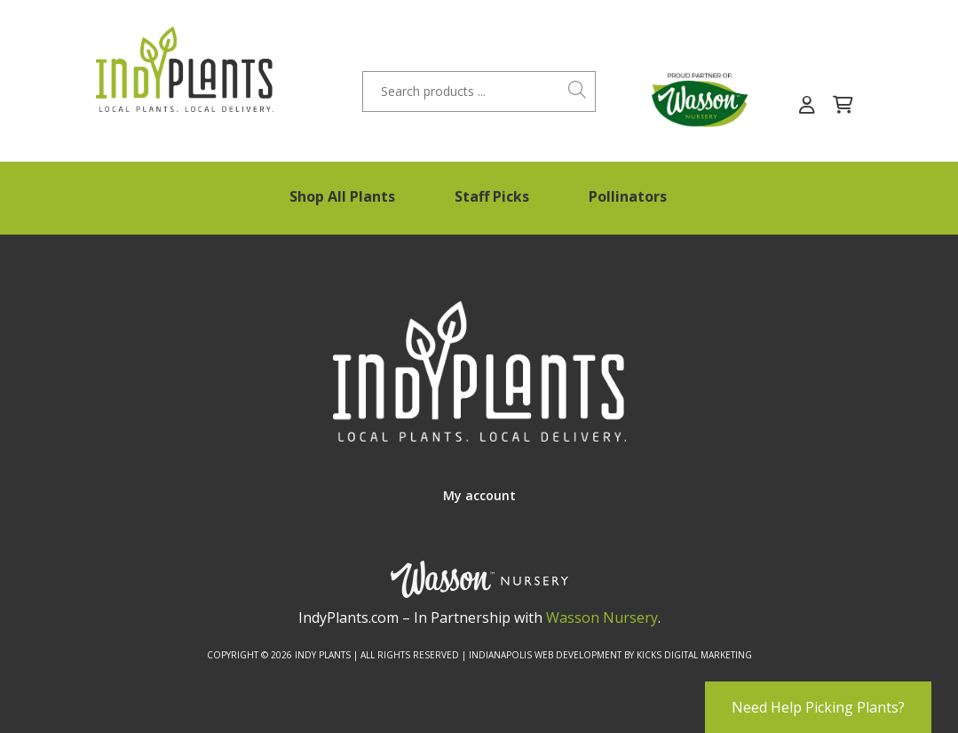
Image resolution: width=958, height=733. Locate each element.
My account (479, 495)
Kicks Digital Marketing (694, 655)
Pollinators (628, 196)
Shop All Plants (342, 196)
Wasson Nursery (602, 617)
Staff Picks (492, 196)
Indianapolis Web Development (545, 655)
